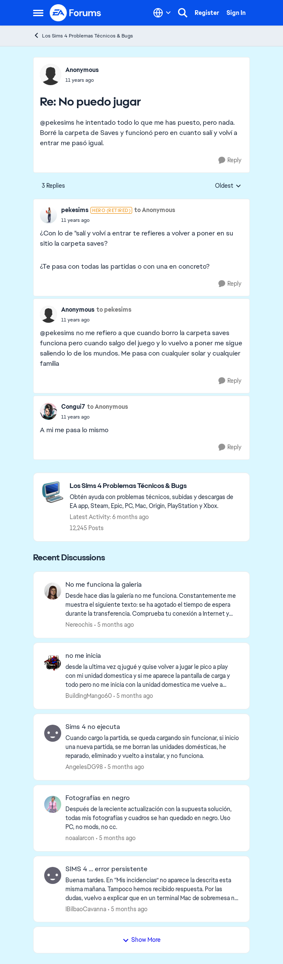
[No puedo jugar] (82, 80)
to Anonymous (154, 210)
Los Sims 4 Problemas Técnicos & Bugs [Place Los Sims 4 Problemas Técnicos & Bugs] (83, 35)
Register (207, 13)
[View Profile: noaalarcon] (52, 804)
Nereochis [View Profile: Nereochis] (79, 624)
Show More (141, 940)
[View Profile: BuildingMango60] (52, 662)
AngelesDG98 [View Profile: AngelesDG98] (84, 767)
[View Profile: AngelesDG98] (52, 733)
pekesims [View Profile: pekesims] (74, 210)
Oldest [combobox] (228, 186)
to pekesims (113, 309)
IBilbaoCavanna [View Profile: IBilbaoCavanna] (85, 908)
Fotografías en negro (97, 798)
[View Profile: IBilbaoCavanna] (52, 875)
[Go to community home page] (76, 12)
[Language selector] (162, 12)
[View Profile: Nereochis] (52, 591)
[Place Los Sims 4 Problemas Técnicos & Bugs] (155, 486)
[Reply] (230, 160)
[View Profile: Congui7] (48, 411)
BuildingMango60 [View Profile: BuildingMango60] (88, 696)
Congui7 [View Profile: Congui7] (73, 406)
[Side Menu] (38, 12)
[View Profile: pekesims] (48, 215)
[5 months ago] (114, 624)
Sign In (236, 13)
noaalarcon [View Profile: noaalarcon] (79, 838)
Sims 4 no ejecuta (92, 727)
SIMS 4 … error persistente (106, 869)
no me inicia (83, 655)
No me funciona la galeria (103, 584)
